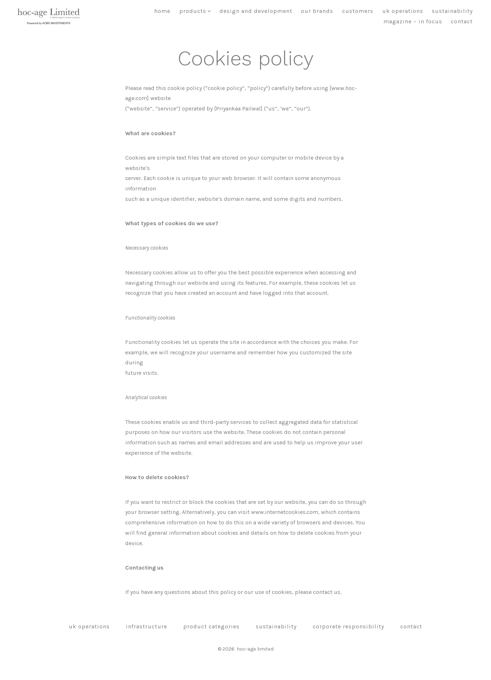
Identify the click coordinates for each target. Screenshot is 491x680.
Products (195, 11)
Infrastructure (146, 626)
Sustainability (452, 11)
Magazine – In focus (412, 21)
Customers (357, 11)
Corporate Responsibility (348, 626)
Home (162, 11)
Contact (462, 21)
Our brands (317, 11)
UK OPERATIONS (402, 11)
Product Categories (211, 626)
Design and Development (255, 11)
